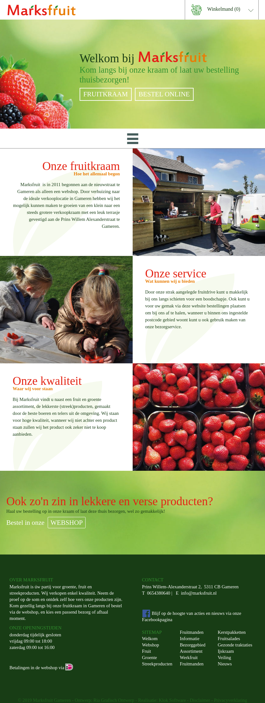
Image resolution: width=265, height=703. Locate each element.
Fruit (146, 651)
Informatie (189, 638)
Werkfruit (189, 657)
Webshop (150, 644)
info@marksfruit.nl (199, 593)
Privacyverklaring (230, 700)
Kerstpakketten (232, 632)
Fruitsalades (229, 638)
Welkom (150, 638)
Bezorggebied (192, 644)
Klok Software (172, 700)
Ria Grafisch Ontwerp (113, 700)
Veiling (224, 657)
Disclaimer (200, 700)
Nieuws (225, 663)
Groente (149, 657)
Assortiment (191, 651)
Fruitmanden (191, 632)
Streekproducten (157, 663)
